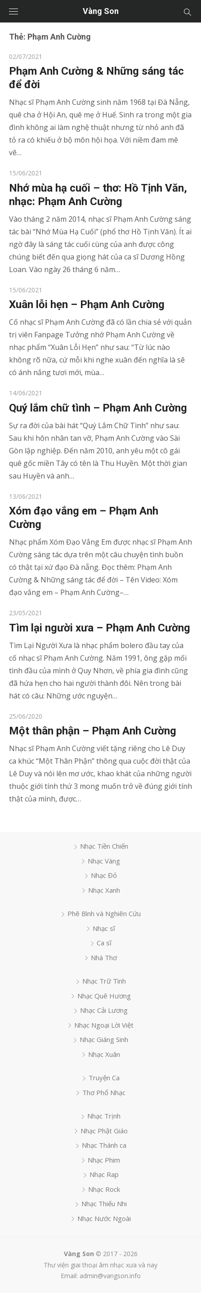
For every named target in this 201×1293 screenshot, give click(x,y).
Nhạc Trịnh (104, 1115)
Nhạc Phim (104, 1159)
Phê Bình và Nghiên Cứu (104, 913)
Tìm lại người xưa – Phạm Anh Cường (99, 628)
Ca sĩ (104, 942)
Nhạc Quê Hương (104, 995)
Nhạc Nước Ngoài (104, 1218)
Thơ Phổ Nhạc (103, 1092)
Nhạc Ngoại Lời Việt (104, 1024)
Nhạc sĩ (104, 928)
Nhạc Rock (104, 1189)
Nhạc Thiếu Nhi (104, 1203)
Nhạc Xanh (104, 890)
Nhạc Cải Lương (104, 1010)
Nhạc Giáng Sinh (104, 1039)
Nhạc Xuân (104, 1054)
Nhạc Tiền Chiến (104, 845)
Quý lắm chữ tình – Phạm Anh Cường (98, 408)
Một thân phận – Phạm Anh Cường (92, 731)
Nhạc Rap (104, 1174)
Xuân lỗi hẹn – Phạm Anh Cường (87, 304)
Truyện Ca (104, 1077)
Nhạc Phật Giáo (104, 1130)
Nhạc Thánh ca (104, 1145)
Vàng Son (101, 11)
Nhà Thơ (104, 957)
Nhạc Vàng (104, 860)
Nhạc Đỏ (104, 875)
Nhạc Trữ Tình (104, 980)
